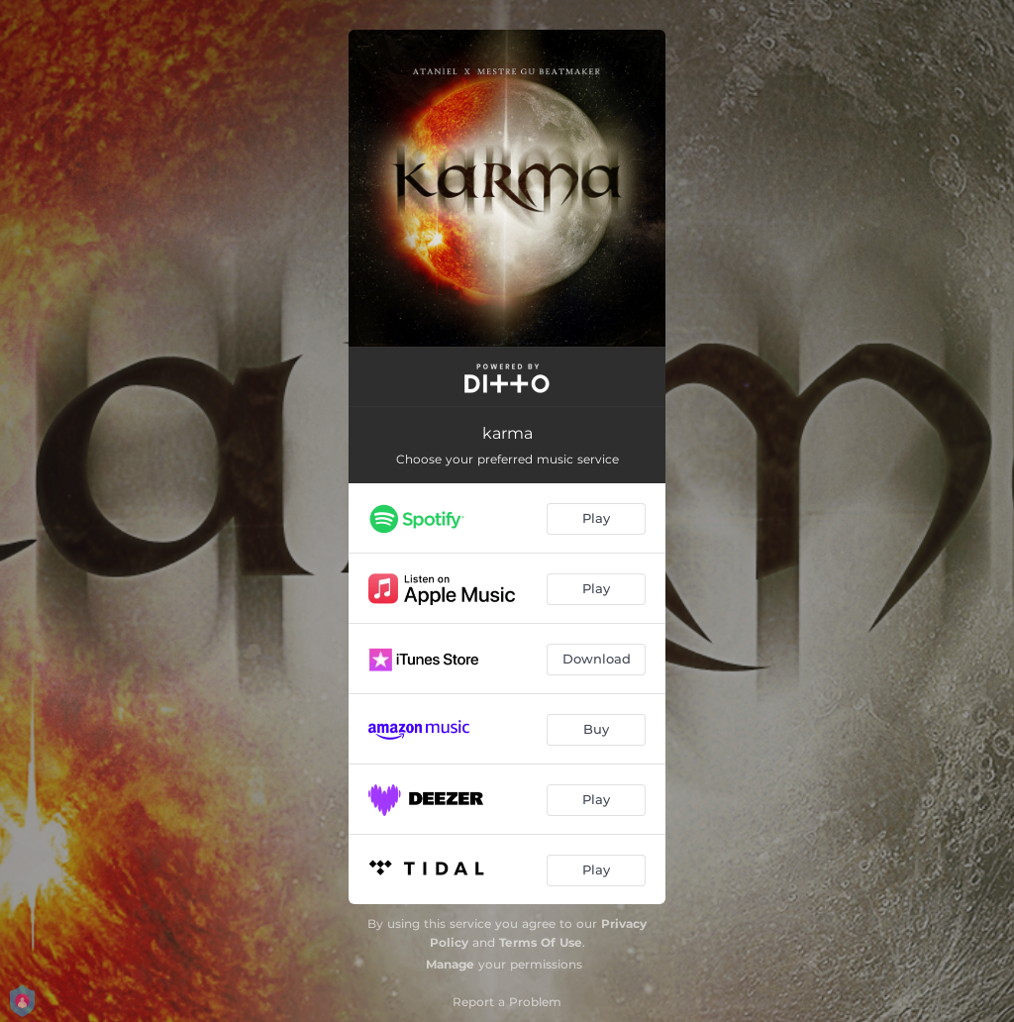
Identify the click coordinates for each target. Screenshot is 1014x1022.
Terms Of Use (540, 942)
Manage (450, 964)
